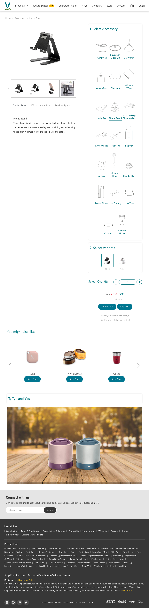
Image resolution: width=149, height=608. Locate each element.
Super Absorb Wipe (70, 566)
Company (97, 5)
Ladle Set (8, 566)
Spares (125, 531)
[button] (8, 88)
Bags (73, 552)
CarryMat (86, 566)
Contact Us (74, 531)
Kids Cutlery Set (56, 562)
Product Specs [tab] (62, 105)
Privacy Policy (10, 531)
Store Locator (88, 531)
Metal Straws (84, 562)
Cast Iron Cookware (75, 548)
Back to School (40, 5)
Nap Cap (53, 566)
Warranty (102, 531)
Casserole (23, 548)
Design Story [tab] (19, 105)
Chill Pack (115, 552)
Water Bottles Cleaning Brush (17, 562)
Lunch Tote (136, 552)
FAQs (84, 5)
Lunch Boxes (10, 548)
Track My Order (11, 534)
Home (8, 18)
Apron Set (20, 566)
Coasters (71, 562)
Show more (126, 590)
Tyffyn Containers (78, 559)
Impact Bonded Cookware (127, 548)
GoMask (8, 559)
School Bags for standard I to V (63, 555)
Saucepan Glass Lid (37, 566)
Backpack (8, 555)
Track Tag (127, 562)
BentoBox (30, 552)
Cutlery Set (111, 559)
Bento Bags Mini (99, 552)
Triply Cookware (55, 548)
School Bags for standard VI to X (95, 555)
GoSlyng (117, 555)
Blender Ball (39, 562)
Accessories (20, 18)
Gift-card (20, 559)
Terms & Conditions (30, 531)
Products (20, 5)
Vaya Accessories (35, 559)
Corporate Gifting (67, 5)
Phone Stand (99, 562)
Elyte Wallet (114, 562)
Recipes (110, 566)
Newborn (8, 552)
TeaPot (19, 552)
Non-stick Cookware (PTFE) (100, 548)
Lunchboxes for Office (24, 580)
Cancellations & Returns (54, 531)
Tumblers (63, 552)
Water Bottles (38, 548)
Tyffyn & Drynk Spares (56, 559)
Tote (125, 552)
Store (109, 5)
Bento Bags (84, 552)
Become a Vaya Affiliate (32, 534)
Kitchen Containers (46, 552)
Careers (114, 531)
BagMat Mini (130, 555)
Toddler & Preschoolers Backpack (31, 555)
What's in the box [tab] (40, 105)
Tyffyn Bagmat (95, 559)
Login (142, 5)
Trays (121, 559)
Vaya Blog (121, 566)
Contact (121, 5)
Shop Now (32, 379)
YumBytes (98, 566)
